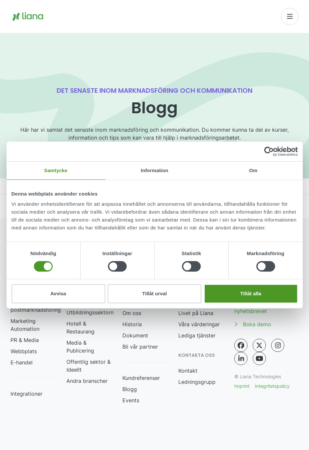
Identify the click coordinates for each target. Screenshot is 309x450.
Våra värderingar (199, 324)
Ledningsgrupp (197, 382)
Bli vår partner (140, 346)
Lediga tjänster (197, 335)
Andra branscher (87, 381)
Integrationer (26, 393)
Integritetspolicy (272, 386)
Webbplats (24, 351)
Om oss (131, 313)
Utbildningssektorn (90, 312)
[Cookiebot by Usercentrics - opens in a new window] (269, 151)
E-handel (22, 362)
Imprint (241, 386)
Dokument (135, 335)
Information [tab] (154, 170)
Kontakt (187, 370)
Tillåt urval (154, 293)
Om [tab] (253, 170)
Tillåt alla (250, 293)
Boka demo (252, 324)
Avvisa (58, 293)
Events (130, 400)
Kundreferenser (141, 378)
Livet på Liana (195, 313)
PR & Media (25, 340)
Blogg (129, 389)
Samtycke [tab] (55, 170)
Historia (132, 324)
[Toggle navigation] (290, 16)
